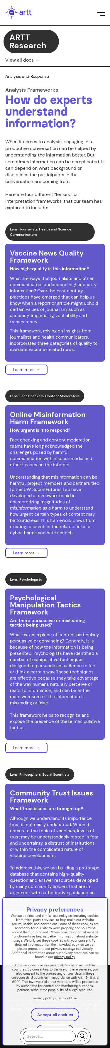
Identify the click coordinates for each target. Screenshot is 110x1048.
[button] (101, 13)
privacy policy (64, 957)
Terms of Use (67, 998)
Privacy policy (43, 998)
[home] (18, 12)
